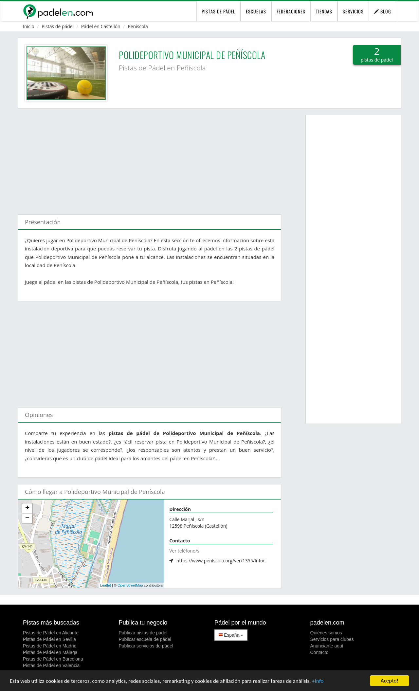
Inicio (28, 26)
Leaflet (105, 585)
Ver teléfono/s (184, 551)
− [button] (27, 518)
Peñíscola (138, 26)
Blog (382, 11)
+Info (317, 681)
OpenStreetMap (130, 585)
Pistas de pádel (58, 26)
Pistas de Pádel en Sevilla (49, 639)
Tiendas (324, 11)
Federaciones (291, 11)
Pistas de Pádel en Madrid (49, 645)
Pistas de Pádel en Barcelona (53, 659)
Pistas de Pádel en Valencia (51, 665)
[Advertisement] (149, 158)
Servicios (353, 11)
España (231, 635)
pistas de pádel (218, 11)
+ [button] (27, 508)
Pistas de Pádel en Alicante (51, 632)
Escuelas (256, 11)
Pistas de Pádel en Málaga (50, 652)
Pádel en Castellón (100, 26)
